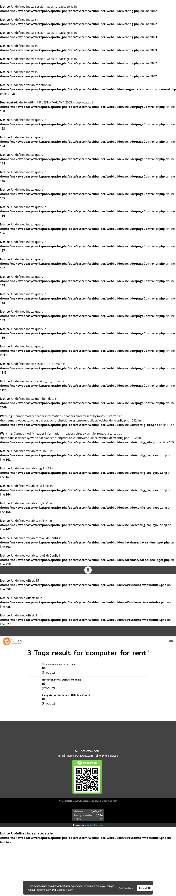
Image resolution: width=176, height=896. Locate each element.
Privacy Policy (43, 889)
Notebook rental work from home (59, 664)
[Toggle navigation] (171, 641)
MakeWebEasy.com (94, 825)
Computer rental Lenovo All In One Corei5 (66, 695)
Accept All (145, 887)
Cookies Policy (64, 889)
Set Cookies (126, 887)
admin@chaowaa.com (80, 755)
